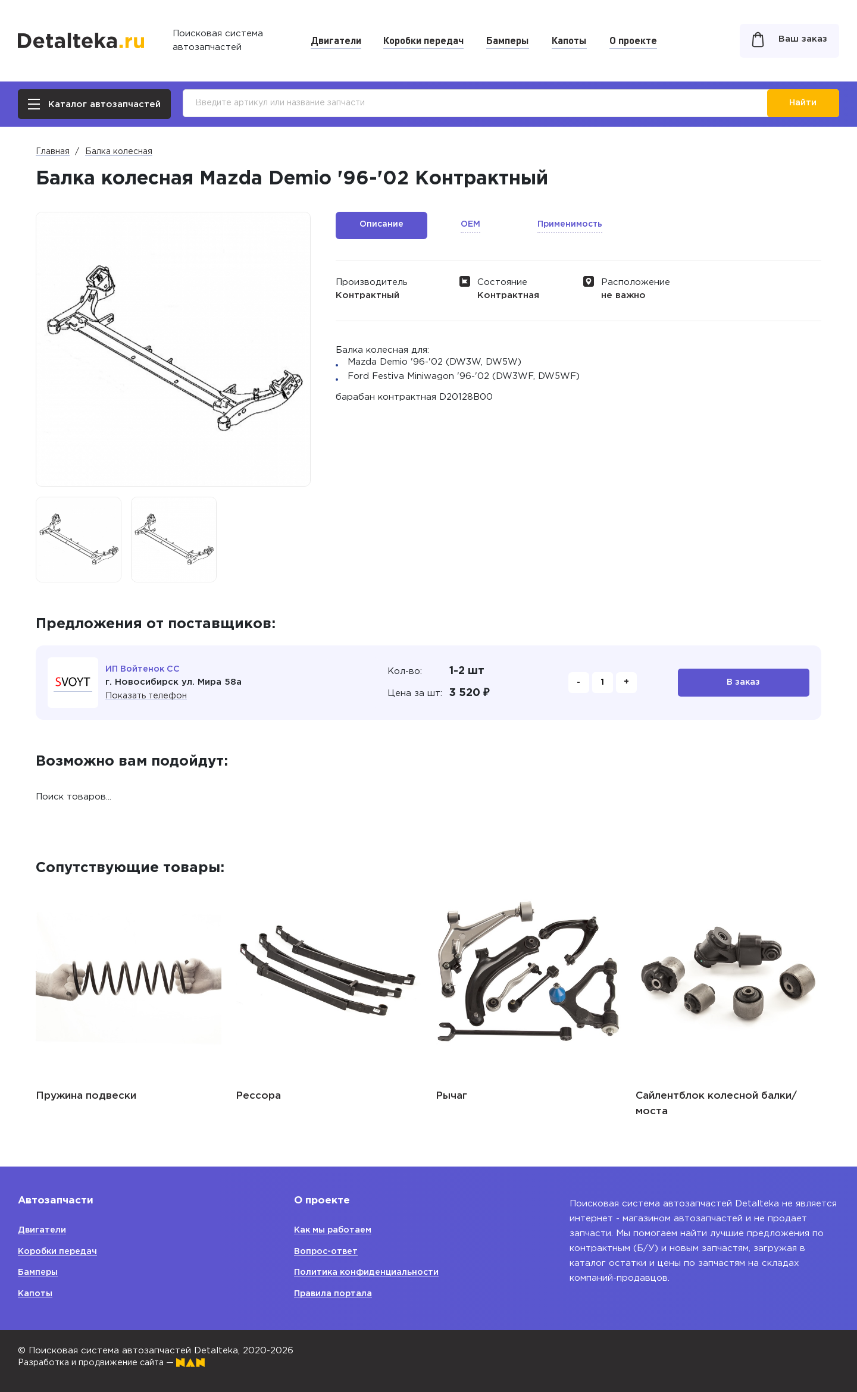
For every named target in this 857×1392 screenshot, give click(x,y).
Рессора (258, 1096)
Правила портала (335, 1293)
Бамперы (507, 39)
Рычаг (451, 1096)
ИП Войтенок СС (144, 669)
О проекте (633, 39)
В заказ (743, 682)
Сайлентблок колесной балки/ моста (716, 1104)
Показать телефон (148, 696)
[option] (78, 539)
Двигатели (336, 39)
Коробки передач (423, 39)
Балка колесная (118, 151)
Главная (53, 151)
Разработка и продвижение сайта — (119, 1362)
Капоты (569, 39)
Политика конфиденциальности (369, 1272)
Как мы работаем (336, 1230)
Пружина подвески (86, 1096)
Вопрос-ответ (328, 1251)
